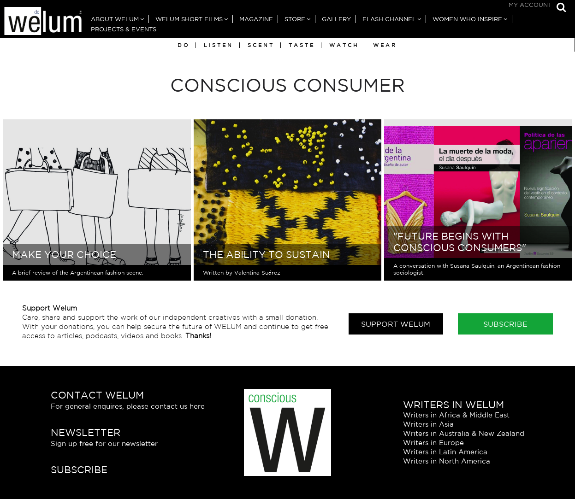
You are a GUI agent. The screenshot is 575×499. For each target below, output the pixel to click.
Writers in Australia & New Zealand (463, 433)
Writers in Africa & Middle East (456, 415)
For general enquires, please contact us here (128, 406)
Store (295, 19)
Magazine (256, 19)
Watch (344, 45)
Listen (218, 45)
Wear (385, 45)
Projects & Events (123, 29)
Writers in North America (446, 461)
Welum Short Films (189, 19)
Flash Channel (389, 19)
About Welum (115, 19)
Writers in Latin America (445, 452)
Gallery (336, 19)
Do (184, 45)
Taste (302, 45)
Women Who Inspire (467, 19)
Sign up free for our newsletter (104, 443)
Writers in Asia (428, 424)
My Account (530, 4)
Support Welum (395, 324)
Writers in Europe (433, 442)
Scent (261, 45)
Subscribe (505, 324)
